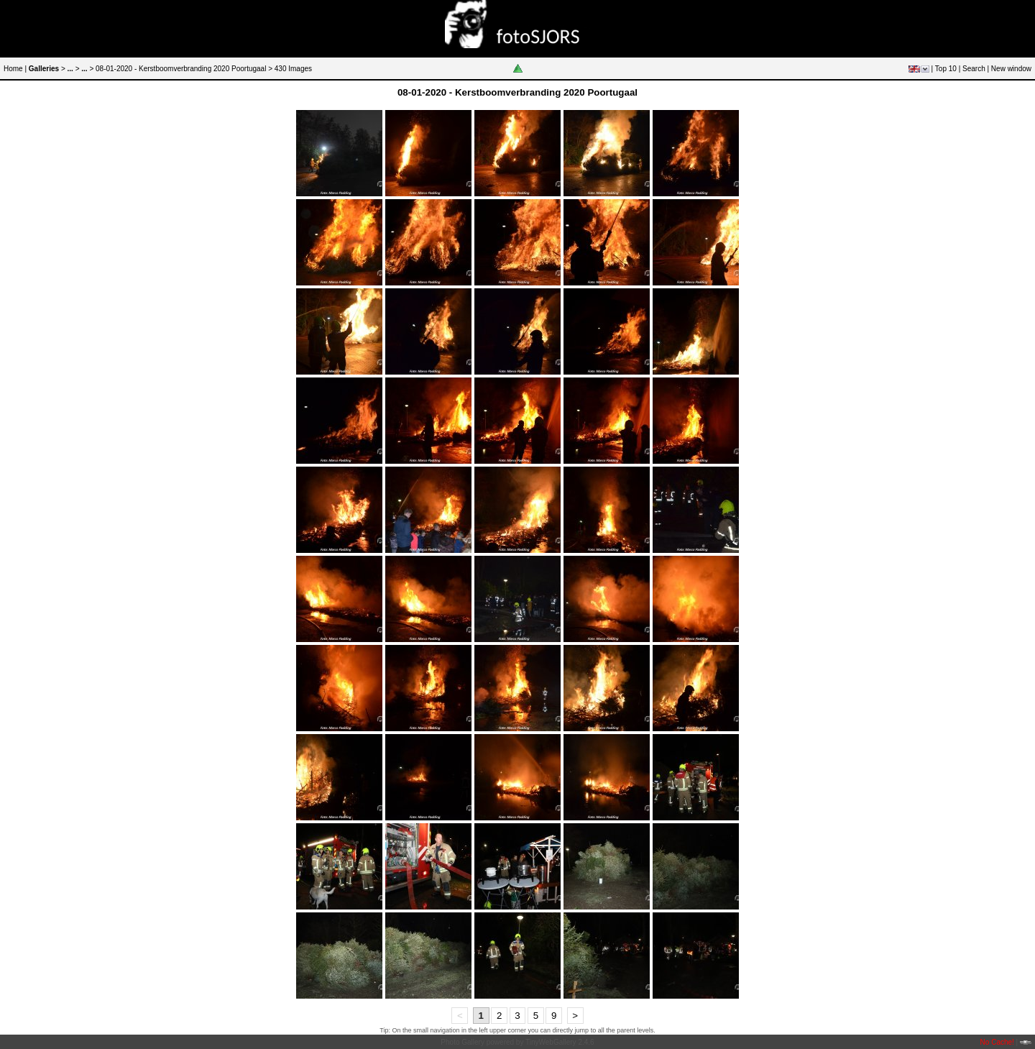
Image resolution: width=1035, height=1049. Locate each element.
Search (973, 69)
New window (1011, 69)
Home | (15, 69)
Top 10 (946, 69)
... (70, 69)
